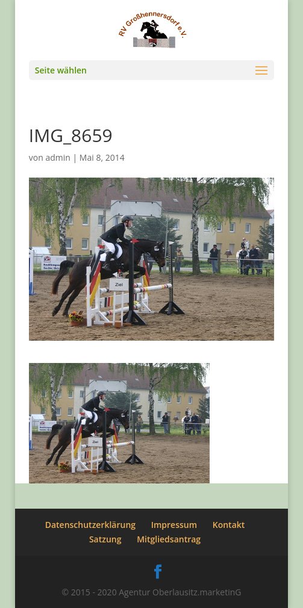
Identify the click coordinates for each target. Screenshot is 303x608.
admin (57, 157)
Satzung (105, 539)
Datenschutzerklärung (90, 524)
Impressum (174, 524)
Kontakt (229, 524)
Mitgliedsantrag (169, 539)
